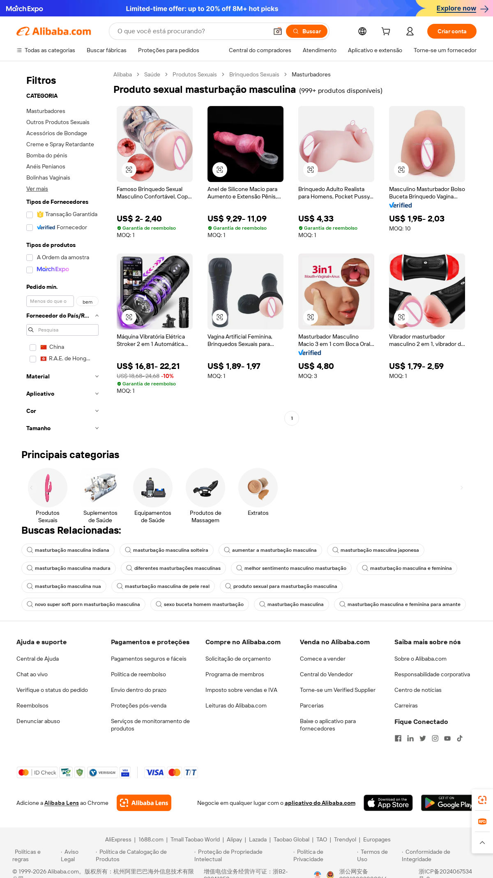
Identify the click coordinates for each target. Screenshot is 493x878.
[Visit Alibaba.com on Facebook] (398, 738)
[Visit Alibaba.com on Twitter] (422, 738)
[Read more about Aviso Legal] (77, 855)
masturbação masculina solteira (166, 550)
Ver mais (37, 188)
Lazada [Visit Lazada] (258, 839)
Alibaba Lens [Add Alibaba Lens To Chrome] (61, 803)
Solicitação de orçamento (238, 658)
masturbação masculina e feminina (407, 568)
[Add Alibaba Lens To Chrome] (144, 803)
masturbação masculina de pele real (163, 586)
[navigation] (62, 254)
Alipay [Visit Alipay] (234, 839)
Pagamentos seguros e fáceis (149, 658)
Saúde (152, 74)
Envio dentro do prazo (138, 690)
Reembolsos (32, 705)
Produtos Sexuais (195, 74)
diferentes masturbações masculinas (173, 568)
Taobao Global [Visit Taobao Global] (291, 839)
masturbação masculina (291, 604)
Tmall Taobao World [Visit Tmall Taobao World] (195, 839)
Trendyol (345, 839)
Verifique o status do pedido (52, 690)
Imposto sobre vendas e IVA (241, 690)
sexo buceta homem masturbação (200, 604)
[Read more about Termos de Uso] (378, 855)
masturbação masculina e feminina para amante (400, 604)
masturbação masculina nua (64, 586)
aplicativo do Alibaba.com (320, 803)
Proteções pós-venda (138, 705)
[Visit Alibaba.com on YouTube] (447, 738)
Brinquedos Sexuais (254, 74)
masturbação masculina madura (69, 568)
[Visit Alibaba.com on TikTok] (459, 738)
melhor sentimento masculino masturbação (291, 568)
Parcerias (312, 705)
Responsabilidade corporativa (432, 674)
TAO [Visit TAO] (321, 839)
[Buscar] (306, 31)
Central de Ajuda (37, 658)
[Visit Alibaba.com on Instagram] (435, 738)
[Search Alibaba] (191, 31)
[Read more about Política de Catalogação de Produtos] (143, 855)
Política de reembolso (138, 674)
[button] (278, 31)
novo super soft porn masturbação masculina (83, 604)
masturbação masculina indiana (68, 550)
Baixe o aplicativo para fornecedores (328, 725)
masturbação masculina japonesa (375, 550)
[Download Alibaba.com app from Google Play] (449, 803)
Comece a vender (323, 658)
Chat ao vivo (32, 674)
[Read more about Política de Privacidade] (324, 855)
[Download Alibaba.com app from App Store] (388, 803)
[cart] (387, 32)
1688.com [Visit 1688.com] (151, 839)
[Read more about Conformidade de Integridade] (441, 855)
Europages (377, 839)
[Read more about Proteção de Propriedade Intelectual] (242, 855)
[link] (482, 800)
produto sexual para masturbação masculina (281, 586)
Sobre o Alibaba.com (420, 658)
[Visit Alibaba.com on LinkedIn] (410, 738)
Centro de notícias (418, 690)
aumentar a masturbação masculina (270, 550)
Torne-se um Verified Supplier (338, 690)
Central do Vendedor (326, 674)
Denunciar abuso (38, 721)
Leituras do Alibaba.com (236, 705)
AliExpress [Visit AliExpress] (118, 839)
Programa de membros (234, 674)
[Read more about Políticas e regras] (35, 855)
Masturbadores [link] (311, 74)
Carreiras (406, 705)
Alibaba (122, 74)
